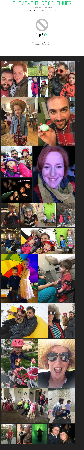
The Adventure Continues (42, 3)
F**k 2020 (49, 10)
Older (29, 10)
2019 (43, 10)
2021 (55, 10)
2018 (39, 10)
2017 (34, 10)
